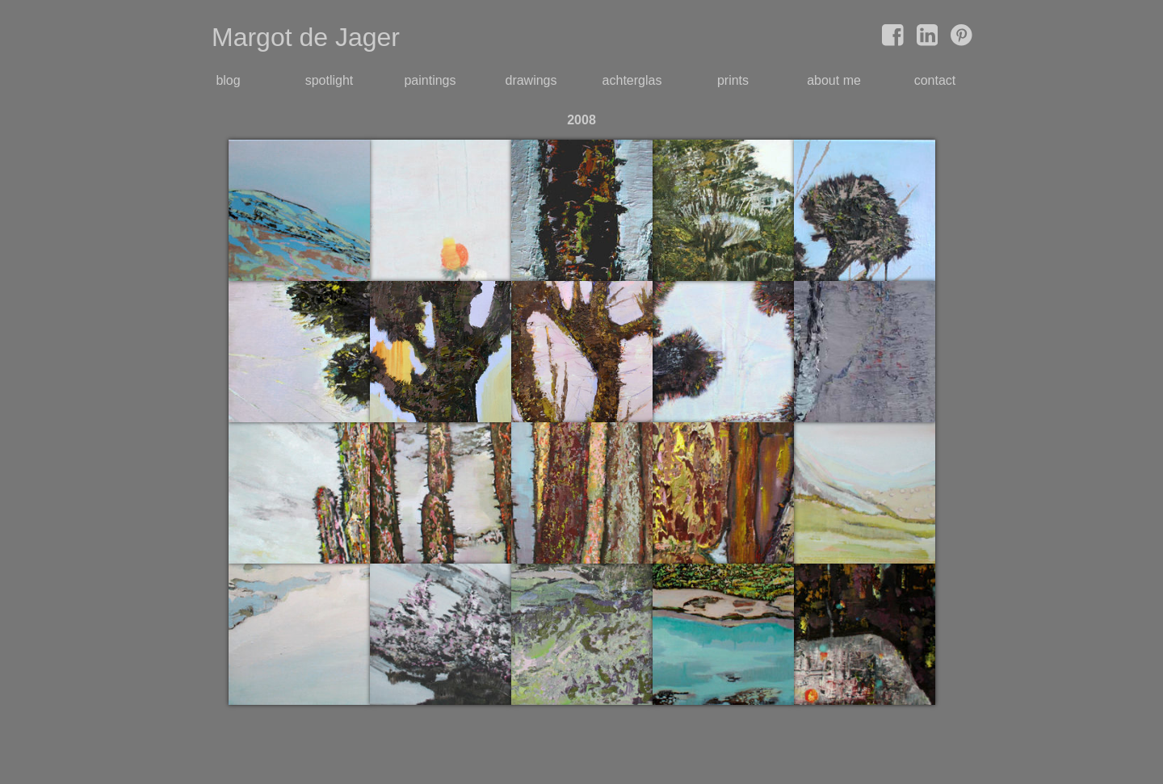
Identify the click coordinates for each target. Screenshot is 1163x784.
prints (733, 80)
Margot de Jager (306, 37)
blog (228, 80)
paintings (430, 80)
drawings (530, 80)
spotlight (329, 80)
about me (834, 80)
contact (935, 80)
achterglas (632, 80)
